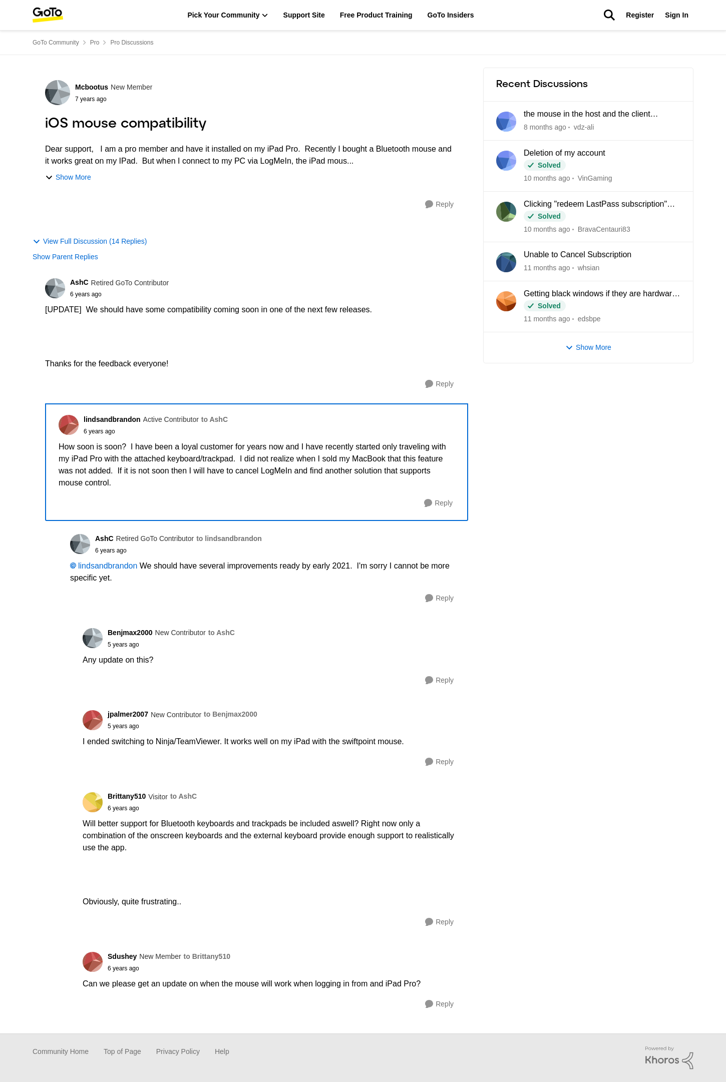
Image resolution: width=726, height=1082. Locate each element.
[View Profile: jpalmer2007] (93, 720)
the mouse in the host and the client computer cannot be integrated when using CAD (599, 115)
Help (222, 1051)
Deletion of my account (564, 153)
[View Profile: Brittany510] (93, 802)
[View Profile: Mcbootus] (57, 92)
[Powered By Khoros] (669, 1057)
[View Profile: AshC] (55, 288)
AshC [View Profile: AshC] (79, 282)
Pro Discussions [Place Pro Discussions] (131, 42)
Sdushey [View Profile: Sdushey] (122, 956)
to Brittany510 (207, 956)
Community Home (61, 1051)
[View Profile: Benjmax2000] (93, 638)
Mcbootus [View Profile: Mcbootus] (91, 87)
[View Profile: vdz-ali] (506, 122)
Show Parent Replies (65, 257)
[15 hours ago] (545, 127)
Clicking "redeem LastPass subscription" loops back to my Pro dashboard (595, 205)
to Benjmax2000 (230, 714)
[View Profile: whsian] (506, 262)
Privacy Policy (178, 1051)
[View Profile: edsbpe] (506, 301)
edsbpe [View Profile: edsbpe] (589, 319)
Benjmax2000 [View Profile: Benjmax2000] (130, 633)
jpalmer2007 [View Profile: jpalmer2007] (128, 714)
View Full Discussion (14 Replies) (90, 241)
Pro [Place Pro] (95, 42)
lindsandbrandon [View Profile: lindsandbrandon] (112, 419)
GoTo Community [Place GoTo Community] (56, 42)
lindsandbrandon (107, 566)
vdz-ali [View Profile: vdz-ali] (584, 127)
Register (640, 15)
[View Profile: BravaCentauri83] (506, 212)
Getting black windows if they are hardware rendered (600, 294)
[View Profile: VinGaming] (506, 161)
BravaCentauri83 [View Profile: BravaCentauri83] (604, 229)
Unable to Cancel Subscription (577, 254)
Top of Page (122, 1051)
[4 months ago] (547, 268)
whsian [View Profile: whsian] (589, 268)
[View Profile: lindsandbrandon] (69, 425)
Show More (68, 177)
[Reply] (439, 204)
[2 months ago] (547, 178)
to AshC (214, 419)
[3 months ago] (547, 229)
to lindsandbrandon (229, 538)
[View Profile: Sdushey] (93, 962)
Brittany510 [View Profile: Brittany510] (127, 796)
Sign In (676, 15)
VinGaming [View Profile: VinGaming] (595, 178)
